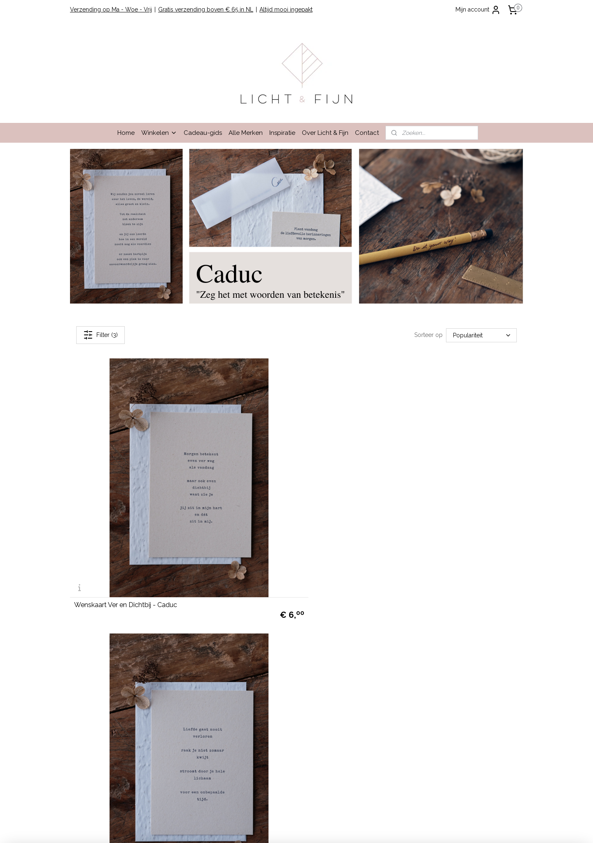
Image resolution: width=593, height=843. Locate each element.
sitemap (269, 828)
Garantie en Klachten (101, 618)
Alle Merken (246, 133)
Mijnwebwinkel (383, 828)
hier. (385, 766)
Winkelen (159, 133)
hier (360, 693)
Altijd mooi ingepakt (286, 9)
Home (126, 133)
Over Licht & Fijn (325, 133)
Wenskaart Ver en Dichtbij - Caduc (125, 512)
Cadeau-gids (203, 133)
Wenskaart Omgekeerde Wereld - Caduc (442, 512)
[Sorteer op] (481, 334)
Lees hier (404, 628)
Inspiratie (282, 133)
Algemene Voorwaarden (106, 609)
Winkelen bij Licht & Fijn (106, 582)
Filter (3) (100, 335)
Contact (367, 133)
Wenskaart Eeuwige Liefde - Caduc (280, 512)
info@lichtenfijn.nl (97, 693)
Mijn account (478, 10)
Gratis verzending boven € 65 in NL (205, 9)
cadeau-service (481, 646)
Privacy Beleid (92, 628)
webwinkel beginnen (313, 828)
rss (284, 828)
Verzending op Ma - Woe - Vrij (111, 9)
